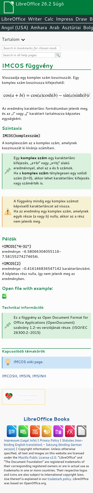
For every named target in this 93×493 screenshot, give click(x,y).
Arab (54, 27)
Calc (49, 19)
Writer (35, 19)
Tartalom (11, 39)
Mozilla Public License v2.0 (37, 457)
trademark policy (59, 479)
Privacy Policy (49, 440)
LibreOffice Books (46, 418)
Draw (81, 19)
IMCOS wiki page (28, 361)
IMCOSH (9, 375)
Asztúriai (71, 27)
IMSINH (39, 375)
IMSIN (24, 375)
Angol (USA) (14, 27)
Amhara (38, 27)
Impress (64, 19)
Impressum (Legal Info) (20, 440)
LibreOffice (13, 19)
